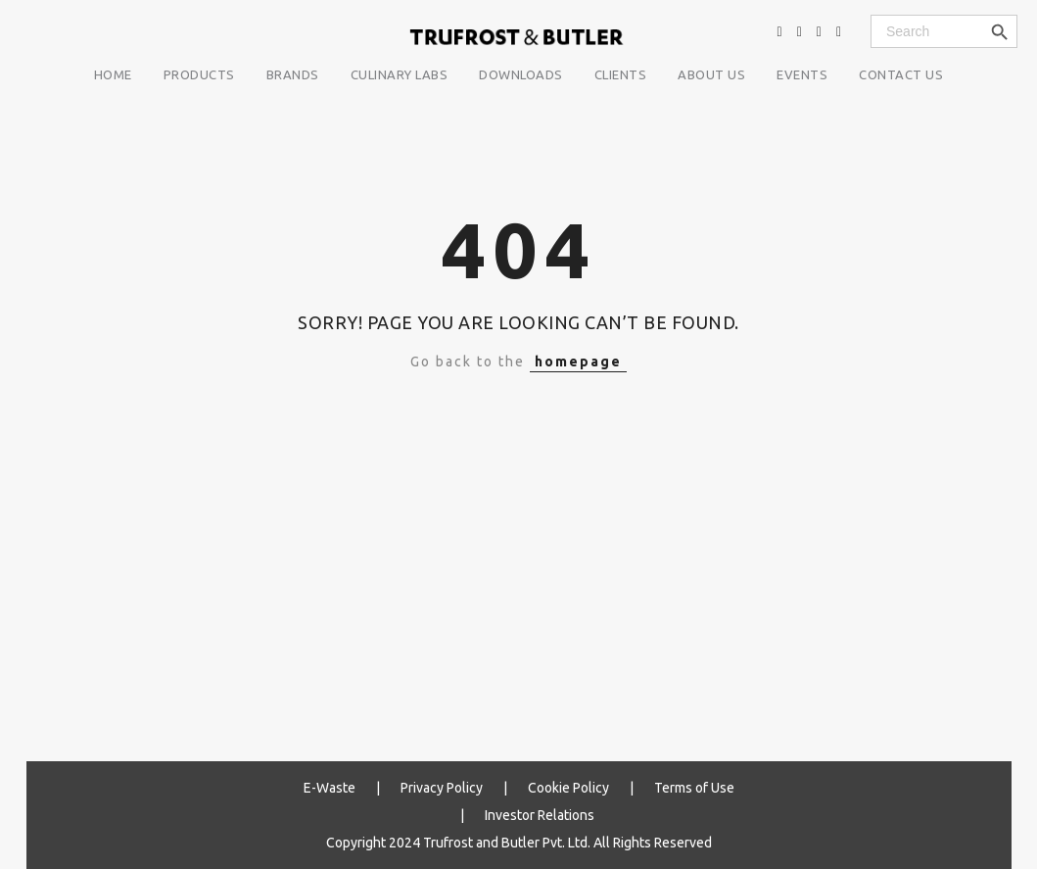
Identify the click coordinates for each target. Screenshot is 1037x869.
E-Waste (329, 788)
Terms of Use (694, 788)
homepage (578, 361)
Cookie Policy (568, 788)
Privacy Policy (442, 788)
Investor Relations (539, 815)
